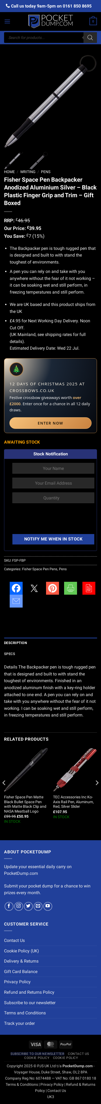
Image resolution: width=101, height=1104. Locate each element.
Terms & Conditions (22, 1084)
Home (9, 172)
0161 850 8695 (77, 6)
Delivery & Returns (21, 961)
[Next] (96, 793)
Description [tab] (15, 643)
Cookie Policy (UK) (21, 950)
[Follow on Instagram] (18, 906)
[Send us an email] (38, 906)
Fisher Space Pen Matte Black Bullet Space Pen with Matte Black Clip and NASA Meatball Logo (25, 804)
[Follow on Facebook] (9, 906)
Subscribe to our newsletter (29, 1002)
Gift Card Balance (20, 971)
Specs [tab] (9, 654)
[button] (7, 21)
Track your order (19, 1023)
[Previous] (4, 793)
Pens (45, 172)
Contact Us (14, 940)
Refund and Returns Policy (29, 992)
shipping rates (58, 334)
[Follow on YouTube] (47, 906)
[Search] (90, 37)
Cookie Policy (36, 1058)
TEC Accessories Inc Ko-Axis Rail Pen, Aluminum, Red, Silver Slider (73, 802)
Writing (28, 172)
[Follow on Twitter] (28, 906)
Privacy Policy (17, 981)
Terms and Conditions (25, 1012)
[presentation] (53, 519)
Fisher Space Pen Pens (39, 569)
